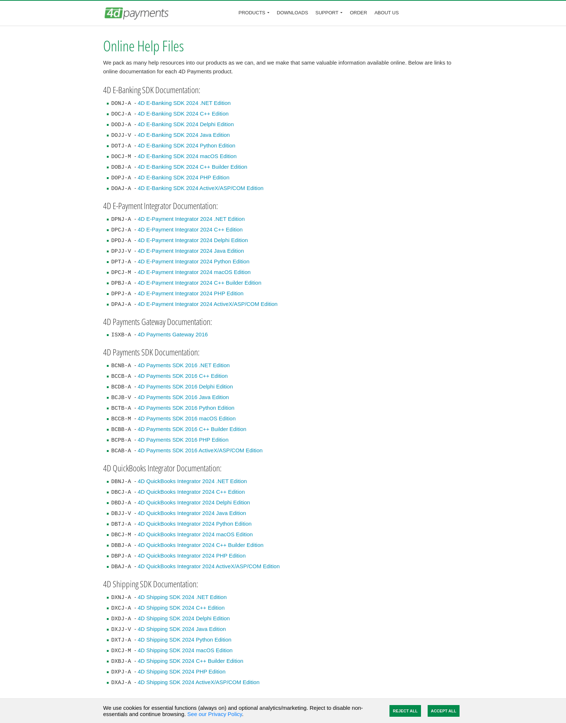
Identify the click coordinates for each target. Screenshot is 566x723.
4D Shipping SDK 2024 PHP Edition (181, 671)
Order (358, 12)
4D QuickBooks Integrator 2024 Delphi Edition (194, 502)
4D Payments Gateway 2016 (173, 334)
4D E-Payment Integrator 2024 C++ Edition (190, 229)
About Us (386, 12)
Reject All (405, 711)
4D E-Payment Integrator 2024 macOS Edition (194, 272)
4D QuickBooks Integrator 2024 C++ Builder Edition (201, 545)
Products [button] (252, 12)
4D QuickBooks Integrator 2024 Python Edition (194, 524)
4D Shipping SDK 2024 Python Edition (184, 639)
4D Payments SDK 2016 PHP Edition (183, 440)
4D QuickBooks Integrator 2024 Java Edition (192, 513)
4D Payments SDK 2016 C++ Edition (183, 376)
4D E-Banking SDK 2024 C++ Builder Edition (192, 167)
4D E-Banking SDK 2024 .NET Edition (184, 103)
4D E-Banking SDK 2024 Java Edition (184, 135)
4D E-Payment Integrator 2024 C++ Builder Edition (199, 283)
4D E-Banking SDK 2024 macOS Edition (187, 156)
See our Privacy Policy (214, 714)
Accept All (443, 711)
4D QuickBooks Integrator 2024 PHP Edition (192, 555)
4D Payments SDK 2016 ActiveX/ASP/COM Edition (200, 450)
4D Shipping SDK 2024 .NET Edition (182, 597)
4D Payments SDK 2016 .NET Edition (184, 365)
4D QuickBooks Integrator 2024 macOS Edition (195, 534)
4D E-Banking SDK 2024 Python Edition (186, 145)
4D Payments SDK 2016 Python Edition (186, 408)
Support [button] (326, 12)
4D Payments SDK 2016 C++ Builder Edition (192, 429)
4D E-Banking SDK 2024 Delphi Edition (186, 124)
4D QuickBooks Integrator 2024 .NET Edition (192, 481)
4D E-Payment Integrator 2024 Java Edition (191, 251)
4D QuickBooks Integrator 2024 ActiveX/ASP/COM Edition (209, 566)
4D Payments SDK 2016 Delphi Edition (185, 386)
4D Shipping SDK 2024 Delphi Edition (184, 618)
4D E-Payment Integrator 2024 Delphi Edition (193, 240)
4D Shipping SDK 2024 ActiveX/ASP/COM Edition (199, 682)
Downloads (292, 12)
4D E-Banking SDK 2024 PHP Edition (183, 177)
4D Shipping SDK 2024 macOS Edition (185, 650)
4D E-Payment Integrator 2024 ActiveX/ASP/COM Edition (207, 304)
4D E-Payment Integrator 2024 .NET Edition (191, 219)
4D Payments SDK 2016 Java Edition (183, 397)
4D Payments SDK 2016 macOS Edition (187, 418)
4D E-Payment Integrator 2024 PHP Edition (190, 293)
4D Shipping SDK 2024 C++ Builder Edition (190, 661)
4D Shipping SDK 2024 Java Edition (182, 629)
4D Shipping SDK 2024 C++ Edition (181, 608)
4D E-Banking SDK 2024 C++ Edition (183, 113)
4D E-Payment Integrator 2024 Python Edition (193, 261)
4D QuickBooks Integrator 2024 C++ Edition (191, 492)
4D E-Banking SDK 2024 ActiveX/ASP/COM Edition (201, 188)
